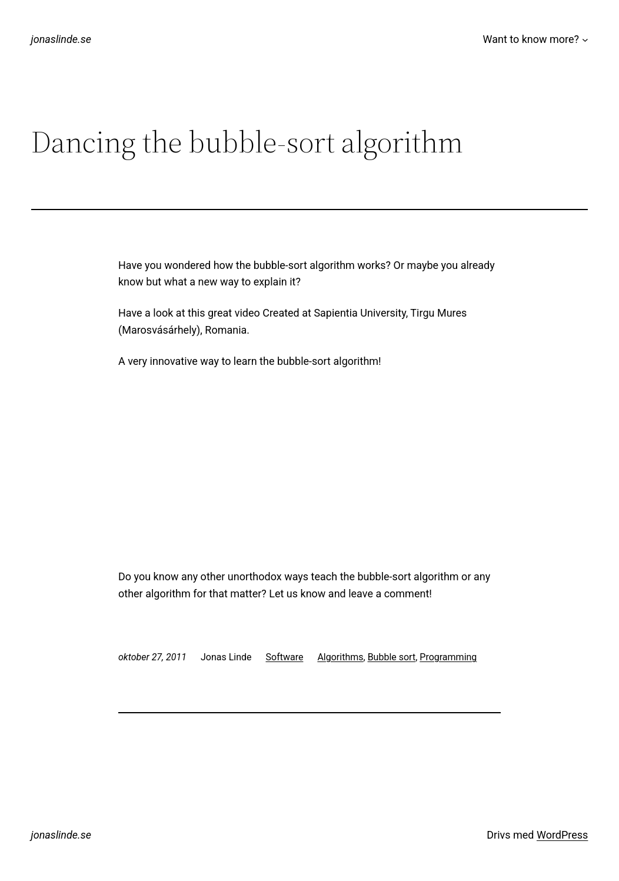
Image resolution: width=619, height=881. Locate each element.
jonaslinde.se (61, 39)
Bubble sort (392, 657)
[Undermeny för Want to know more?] (585, 39)
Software (285, 657)
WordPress (562, 835)
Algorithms (340, 657)
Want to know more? (531, 39)
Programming (448, 657)
